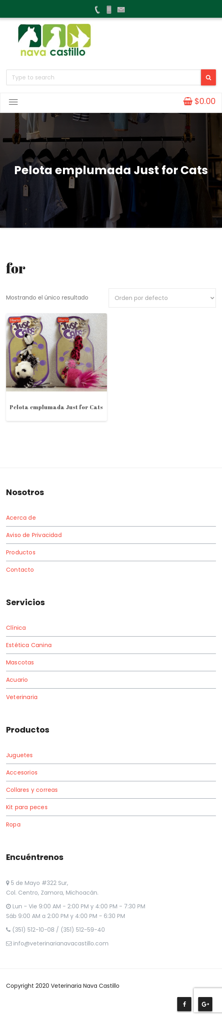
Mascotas (20, 662)
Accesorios (22, 772)
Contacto (20, 570)
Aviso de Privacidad (34, 535)
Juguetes (19, 755)
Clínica (16, 628)
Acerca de (21, 518)
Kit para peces (27, 807)
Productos (21, 552)
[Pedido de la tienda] (162, 298)
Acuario (17, 680)
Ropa (13, 824)
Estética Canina (29, 645)
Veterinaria (22, 697)
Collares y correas (32, 790)
